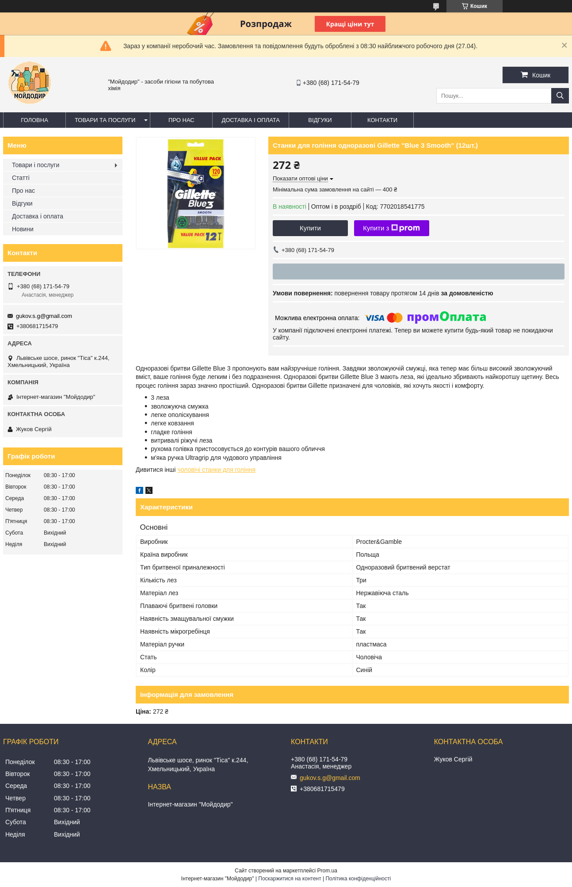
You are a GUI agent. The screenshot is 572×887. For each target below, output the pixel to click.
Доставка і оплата (250, 120)
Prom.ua (327, 871)
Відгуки (320, 120)
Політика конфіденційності (358, 879)
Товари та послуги (105, 120)
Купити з (391, 228)
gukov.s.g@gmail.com (44, 316)
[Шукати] (560, 95)
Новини (23, 229)
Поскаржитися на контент (289, 879)
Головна (34, 120)
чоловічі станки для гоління (216, 469)
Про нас (181, 120)
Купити (310, 228)
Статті (21, 177)
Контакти (382, 120)
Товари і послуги (35, 164)
